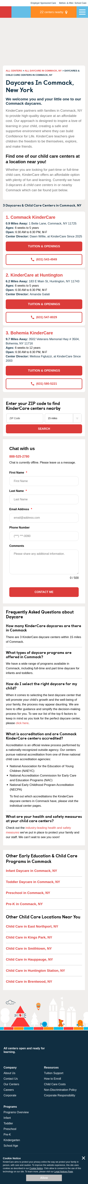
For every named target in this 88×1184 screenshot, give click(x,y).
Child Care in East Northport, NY (32, 926)
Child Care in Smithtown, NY (29, 948)
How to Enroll (52, 1078)
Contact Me (44, 592)
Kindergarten (12, 1140)
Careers (9, 1089)
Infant (7, 1117)
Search (44, 428)
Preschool (10, 1128)
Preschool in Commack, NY (28, 893)
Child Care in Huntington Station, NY (35, 970)
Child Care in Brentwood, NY (29, 981)
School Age (11, 1145)
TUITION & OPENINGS (44, 246)
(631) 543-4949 (44, 259)
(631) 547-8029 (44, 317)
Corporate (10, 1095)
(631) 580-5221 (44, 383)
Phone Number (44, 533)
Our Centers (11, 1084)
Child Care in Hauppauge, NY (29, 959)
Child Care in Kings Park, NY (29, 937)
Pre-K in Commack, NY (24, 904)
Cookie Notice (36, 1168)
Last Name (44, 496)
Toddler (8, 1123)
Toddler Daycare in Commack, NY (33, 882)
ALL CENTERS (14, 70)
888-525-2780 (19, 456)
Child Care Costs (55, 1084)
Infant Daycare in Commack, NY (31, 871)
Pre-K (7, 1134)
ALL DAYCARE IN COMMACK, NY (43, 70)
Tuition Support (53, 1073)
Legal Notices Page (63, 1171)
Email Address (44, 515)
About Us (9, 1073)
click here (22, 723)
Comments (16, 545)
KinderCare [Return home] (5, 12)
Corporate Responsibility (59, 1095)
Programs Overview (16, 1112)
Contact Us (11, 1078)
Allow (44, 1177)
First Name (44, 478)
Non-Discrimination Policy (60, 1089)
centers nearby (51, 12)
